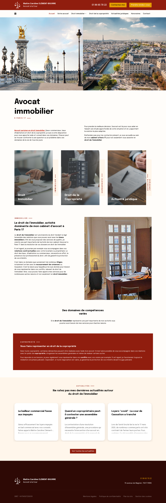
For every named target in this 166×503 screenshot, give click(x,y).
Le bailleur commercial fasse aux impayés (35, 413)
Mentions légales (89, 496)
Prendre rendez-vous (140, 5)
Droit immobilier (78, 13)
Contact (146, 13)
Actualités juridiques (119, 13)
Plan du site (128, 496)
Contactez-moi (118, 5)
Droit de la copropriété (99, 13)
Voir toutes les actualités (83, 451)
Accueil (52, 13)
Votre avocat (63, 13)
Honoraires (135, 13)
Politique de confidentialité (110, 496)
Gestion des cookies (143, 496)
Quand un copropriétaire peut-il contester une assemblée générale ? (83, 414)
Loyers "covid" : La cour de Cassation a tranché (126, 413)
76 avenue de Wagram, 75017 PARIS (138, 483)
